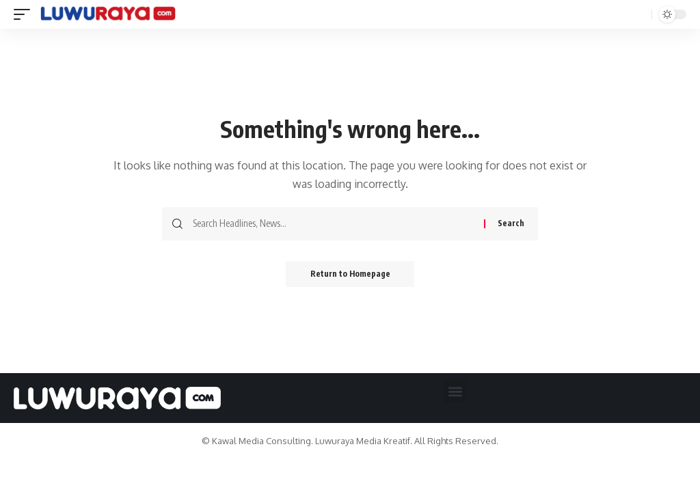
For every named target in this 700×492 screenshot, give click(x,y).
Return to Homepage (350, 274)
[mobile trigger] (25, 14)
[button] (455, 391)
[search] (638, 14)
